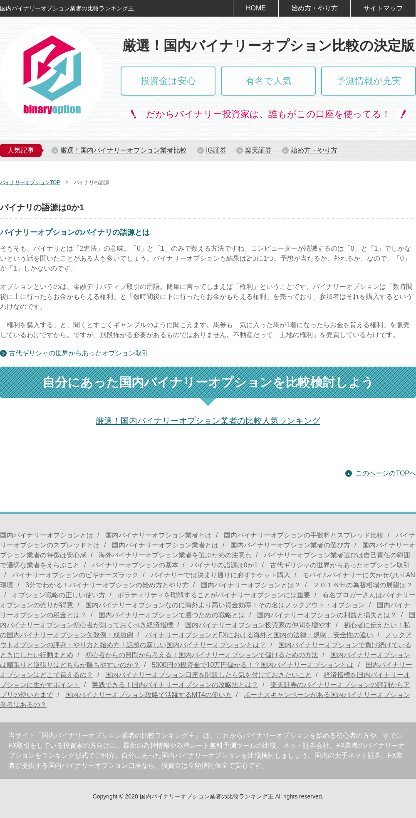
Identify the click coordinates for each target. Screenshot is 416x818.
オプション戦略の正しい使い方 (58, 595)
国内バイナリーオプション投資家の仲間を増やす (258, 624)
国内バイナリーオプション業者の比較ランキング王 (207, 796)
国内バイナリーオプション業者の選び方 (290, 545)
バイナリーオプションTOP (30, 182)
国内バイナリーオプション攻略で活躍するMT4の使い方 (148, 694)
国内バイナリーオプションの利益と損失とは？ (327, 614)
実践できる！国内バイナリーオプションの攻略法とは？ (175, 684)
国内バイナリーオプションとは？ (251, 585)
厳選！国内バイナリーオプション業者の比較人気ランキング (208, 420)
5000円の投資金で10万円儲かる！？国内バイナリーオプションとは (253, 664)
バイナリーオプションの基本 (135, 565)
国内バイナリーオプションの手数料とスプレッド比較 (304, 535)
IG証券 (216, 150)
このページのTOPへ (386, 473)
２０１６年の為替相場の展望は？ (363, 585)
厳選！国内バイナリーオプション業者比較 (123, 150)
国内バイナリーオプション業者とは (158, 535)
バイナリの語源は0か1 (224, 565)
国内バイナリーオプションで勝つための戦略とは (172, 614)
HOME (256, 8)
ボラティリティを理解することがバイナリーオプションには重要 (213, 595)
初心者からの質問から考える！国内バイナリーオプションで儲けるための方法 (201, 654)
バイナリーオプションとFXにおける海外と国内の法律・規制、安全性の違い (259, 634)
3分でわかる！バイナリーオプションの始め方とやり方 (107, 585)
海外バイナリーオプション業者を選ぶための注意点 (175, 555)
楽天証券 (258, 150)
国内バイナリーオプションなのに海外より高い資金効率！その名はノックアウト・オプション (225, 605)
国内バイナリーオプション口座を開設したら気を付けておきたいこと (208, 674)
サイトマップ (383, 8)
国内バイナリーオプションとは (46, 535)
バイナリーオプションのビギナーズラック (75, 575)
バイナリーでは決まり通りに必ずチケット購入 (220, 575)
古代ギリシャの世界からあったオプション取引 (79, 353)
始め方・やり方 (314, 8)
